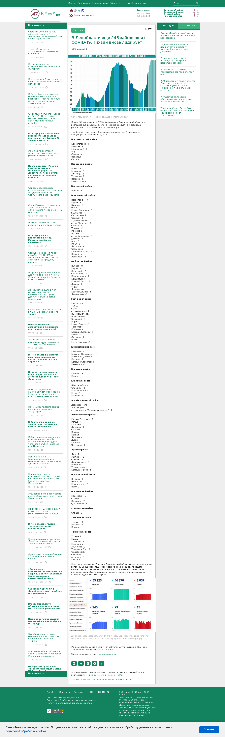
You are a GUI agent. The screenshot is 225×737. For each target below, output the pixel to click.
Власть (72, 3)
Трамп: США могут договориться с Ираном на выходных (45, 53)
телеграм (79, 10)
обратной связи (123, 679)
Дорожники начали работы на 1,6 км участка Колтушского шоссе (45, 558)
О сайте (51, 692)
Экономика (84, 3)
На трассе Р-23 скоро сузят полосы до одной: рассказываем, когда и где (45, 513)
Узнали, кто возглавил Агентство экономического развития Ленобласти (45, 155)
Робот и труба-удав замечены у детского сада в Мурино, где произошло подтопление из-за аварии (45, 395)
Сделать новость (83, 15)
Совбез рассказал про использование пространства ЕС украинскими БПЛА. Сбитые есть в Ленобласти (45, 193)
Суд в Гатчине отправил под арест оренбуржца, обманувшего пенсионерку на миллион (45, 210)
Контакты (64, 692)
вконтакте (75, 10)
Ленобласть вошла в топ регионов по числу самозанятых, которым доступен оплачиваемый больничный (45, 296)
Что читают (189, 26)
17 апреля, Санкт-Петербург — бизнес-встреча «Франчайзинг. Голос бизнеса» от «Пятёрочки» (177, 111)
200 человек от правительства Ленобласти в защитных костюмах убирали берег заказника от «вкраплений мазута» (177, 85)
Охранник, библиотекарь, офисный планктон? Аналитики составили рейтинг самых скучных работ (45, 37)
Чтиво (126, 3)
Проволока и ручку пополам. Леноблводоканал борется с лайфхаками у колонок (45, 543)
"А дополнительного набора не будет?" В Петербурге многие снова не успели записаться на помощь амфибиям (45, 120)
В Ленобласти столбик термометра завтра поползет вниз (177, 72)
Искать (197, 3)
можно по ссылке (108, 654)
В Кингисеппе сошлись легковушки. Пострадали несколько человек (174, 60)
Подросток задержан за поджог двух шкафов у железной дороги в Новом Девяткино (175, 48)
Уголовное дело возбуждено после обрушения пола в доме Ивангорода (45, 498)
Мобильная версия (71, 10)
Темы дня (167, 26)
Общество (115, 3)
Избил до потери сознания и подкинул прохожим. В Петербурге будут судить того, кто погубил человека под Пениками (45, 443)
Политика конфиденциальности (64, 698)
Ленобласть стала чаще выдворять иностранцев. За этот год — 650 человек (45, 344)
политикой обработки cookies (26, 731)
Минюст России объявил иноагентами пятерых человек (45, 226)
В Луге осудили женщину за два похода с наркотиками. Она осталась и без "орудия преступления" (45, 278)
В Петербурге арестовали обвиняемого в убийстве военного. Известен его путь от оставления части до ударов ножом (45, 100)
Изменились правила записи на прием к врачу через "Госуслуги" (45, 411)
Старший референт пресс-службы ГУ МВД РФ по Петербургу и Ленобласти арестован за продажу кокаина (45, 259)
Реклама (78, 692)
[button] (74, 663)
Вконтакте (91, 692)
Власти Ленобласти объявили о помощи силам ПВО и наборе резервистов (177, 35)
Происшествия (99, 3)
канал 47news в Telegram (103, 675)
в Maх (120, 675)
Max (108, 692)
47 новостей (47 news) (132, 692)
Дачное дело (138, 3)
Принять (209, 729)
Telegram (103, 692)
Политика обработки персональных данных (71, 700)
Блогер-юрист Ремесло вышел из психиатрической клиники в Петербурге (45, 83)
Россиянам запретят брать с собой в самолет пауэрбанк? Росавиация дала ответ (45, 656)
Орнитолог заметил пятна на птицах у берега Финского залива (45, 314)
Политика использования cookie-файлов (69, 703)
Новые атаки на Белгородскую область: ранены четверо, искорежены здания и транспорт (45, 462)
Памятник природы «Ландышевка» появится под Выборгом (45, 68)
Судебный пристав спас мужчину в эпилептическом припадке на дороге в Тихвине (45, 639)
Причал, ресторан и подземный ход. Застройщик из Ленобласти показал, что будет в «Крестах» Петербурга (45, 480)
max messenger (82, 10)
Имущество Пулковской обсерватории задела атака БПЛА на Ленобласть (176, 99)
